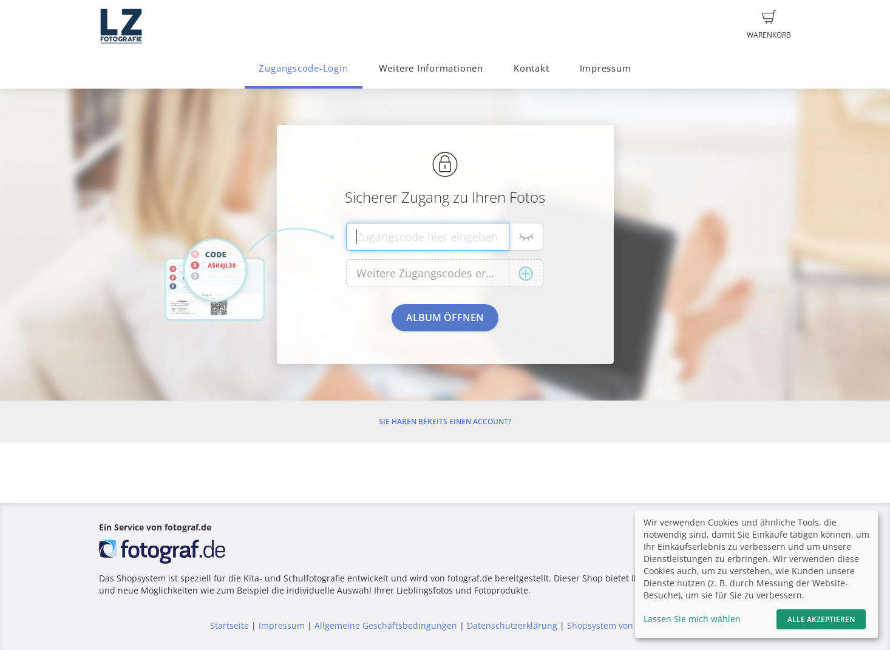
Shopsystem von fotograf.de (624, 625)
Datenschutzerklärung (512, 625)
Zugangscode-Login (303, 68)
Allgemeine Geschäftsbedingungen (385, 625)
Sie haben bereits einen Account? (445, 421)
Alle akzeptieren (821, 619)
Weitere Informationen (431, 68)
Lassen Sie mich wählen (692, 619)
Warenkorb (769, 25)
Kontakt (531, 68)
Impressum (605, 68)
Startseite (229, 625)
